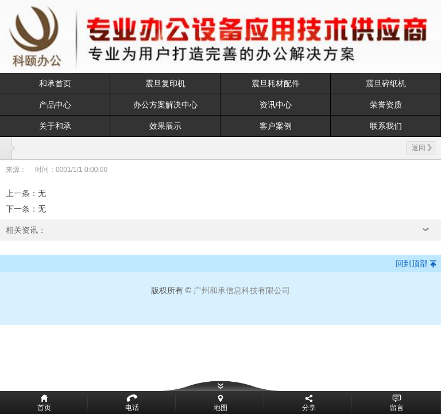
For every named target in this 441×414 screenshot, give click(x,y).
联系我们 (386, 126)
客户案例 (276, 126)
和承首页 (55, 83)
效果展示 (165, 126)
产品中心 (55, 104)
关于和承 (55, 126)
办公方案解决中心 (165, 104)
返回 (422, 148)
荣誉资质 (386, 104)
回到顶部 (412, 263)
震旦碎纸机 (386, 83)
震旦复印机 (165, 83)
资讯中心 (276, 104)
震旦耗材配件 (276, 83)
